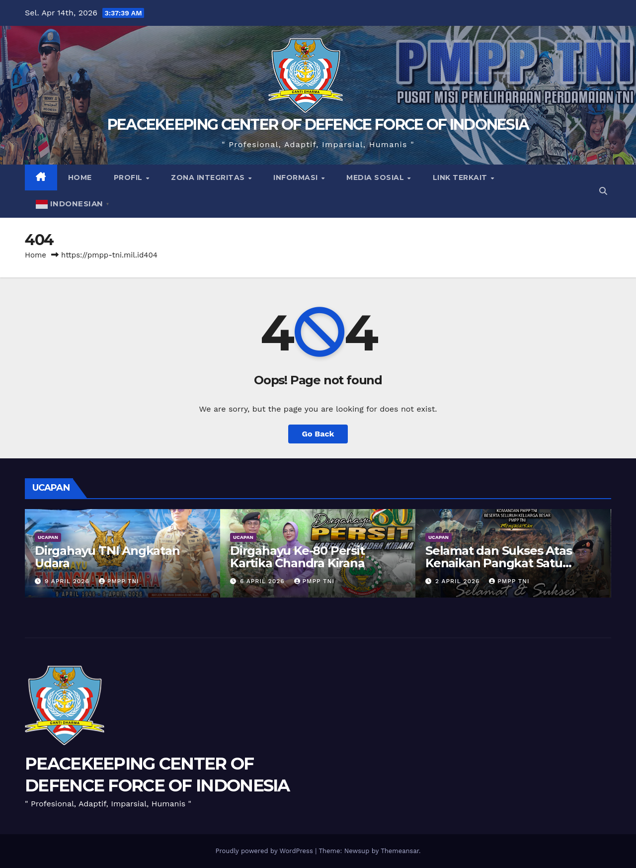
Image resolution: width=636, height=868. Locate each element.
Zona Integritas (209, 177)
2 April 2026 (458, 581)
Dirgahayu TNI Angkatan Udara (107, 556)
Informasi (296, 177)
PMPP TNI (119, 581)
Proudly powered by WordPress (265, 851)
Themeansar (400, 851)
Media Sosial (376, 177)
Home (80, 177)
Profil (129, 177)
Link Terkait (461, 177)
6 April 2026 (263, 581)
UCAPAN (48, 537)
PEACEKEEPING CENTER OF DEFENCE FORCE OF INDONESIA (318, 124)
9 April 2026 (68, 581)
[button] (603, 191)
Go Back (318, 433)
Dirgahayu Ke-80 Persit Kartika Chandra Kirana (297, 556)
